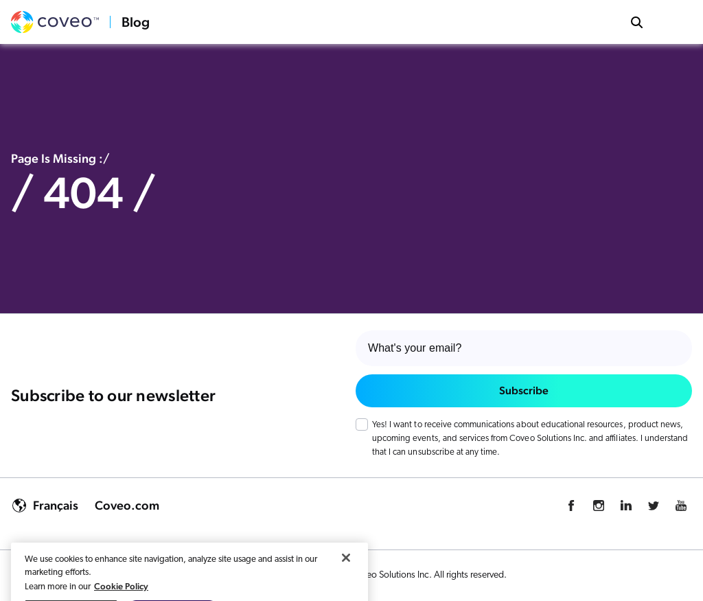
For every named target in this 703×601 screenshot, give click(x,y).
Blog (136, 22)
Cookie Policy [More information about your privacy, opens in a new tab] (121, 594)
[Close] (346, 566)
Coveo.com (127, 505)
